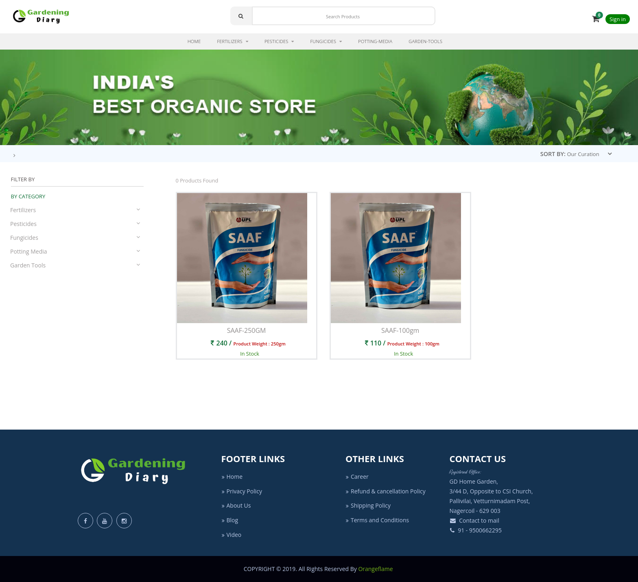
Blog (229, 520)
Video (231, 535)
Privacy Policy (241, 491)
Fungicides (75, 237)
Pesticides (75, 224)
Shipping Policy (368, 505)
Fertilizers (75, 210)
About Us (236, 505)
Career (357, 476)
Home (232, 476)
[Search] (344, 16)
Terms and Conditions (377, 520)
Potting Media (75, 251)
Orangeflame (376, 569)
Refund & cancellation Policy (385, 491)
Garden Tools (75, 265)
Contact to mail (474, 520)
